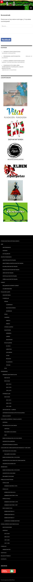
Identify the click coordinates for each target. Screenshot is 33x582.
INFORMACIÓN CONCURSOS (10, 425)
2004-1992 (8, 403)
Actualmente (6, 253)
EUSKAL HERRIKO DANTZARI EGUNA (10, 524)
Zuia (5, 368)
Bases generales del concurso (11, 470)
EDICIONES (7, 396)
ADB (2, 244)
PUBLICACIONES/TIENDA (7, 479)
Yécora (8, 365)
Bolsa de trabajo (6, 555)
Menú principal (31, 8)
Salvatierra (7, 330)
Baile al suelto (7, 416)
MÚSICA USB (6, 482)
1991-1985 (8, 406)
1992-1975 (8, 390)
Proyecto (7, 377)
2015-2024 (7, 533)
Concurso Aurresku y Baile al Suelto (11, 419)
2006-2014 (7, 536)
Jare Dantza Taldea (8, 272)
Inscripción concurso (9, 473)
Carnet (3, 282)
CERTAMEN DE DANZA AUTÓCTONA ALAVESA (14, 412)
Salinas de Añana (11, 307)
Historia (5, 250)
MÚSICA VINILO (6, 498)
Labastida (9, 349)
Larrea (8, 336)
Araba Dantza (6, 549)
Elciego (8, 346)
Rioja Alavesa (8, 342)
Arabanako (4, 466)
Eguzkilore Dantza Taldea (10, 266)
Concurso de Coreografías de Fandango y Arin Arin (15, 447)
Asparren (8, 333)
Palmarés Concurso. (10, 454)
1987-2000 (7, 540)
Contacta (3, 559)
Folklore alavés (5, 292)
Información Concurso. (10, 451)
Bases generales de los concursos (12, 438)
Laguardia (9, 352)
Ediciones (7, 381)
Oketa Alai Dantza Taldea (10, 276)
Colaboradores (7, 288)
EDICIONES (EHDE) (7, 527)
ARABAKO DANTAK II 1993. (10, 486)
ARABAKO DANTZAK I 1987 (11, 505)
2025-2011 (8, 400)
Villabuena (9, 362)
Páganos (8, 358)
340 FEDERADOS (7, 247)
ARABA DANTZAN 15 (9, 511)
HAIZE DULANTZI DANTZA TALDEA (11, 269)
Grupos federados (6, 257)
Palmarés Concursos (10, 431)
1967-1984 (7, 543)
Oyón (7, 355)
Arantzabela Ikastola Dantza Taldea (13, 263)
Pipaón (8, 323)
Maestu (8, 320)
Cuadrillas (6, 298)
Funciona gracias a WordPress (8, 580)
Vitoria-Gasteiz (8, 327)
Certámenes (4, 371)
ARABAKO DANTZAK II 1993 (11, 495)
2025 (5, 435)
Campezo (6, 317)
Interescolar (6, 393)
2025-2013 (8, 384)
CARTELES (6, 428)
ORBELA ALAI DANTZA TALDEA (10, 279)
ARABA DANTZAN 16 (9, 514)
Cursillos (3, 546)
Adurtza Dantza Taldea (9, 260)
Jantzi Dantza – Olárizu (9, 409)
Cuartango (9, 304)
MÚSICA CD (5, 489)
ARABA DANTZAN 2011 (10, 492)
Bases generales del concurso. (11, 457)
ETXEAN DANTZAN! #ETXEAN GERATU (10, 241)
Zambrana (9, 311)
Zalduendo (9, 339)
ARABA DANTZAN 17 (9, 517)
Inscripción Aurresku (9, 441)
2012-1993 (8, 387)
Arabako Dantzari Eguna (10, 374)
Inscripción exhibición (9, 463)
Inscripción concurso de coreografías (14, 460)
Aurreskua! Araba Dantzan (12, 520)
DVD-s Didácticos (7, 508)
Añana (6, 301)
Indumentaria (7, 295)
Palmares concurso (8, 476)
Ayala (5, 314)
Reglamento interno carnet (11, 285)
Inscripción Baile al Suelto (10, 444)
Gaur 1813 (3, 552)
